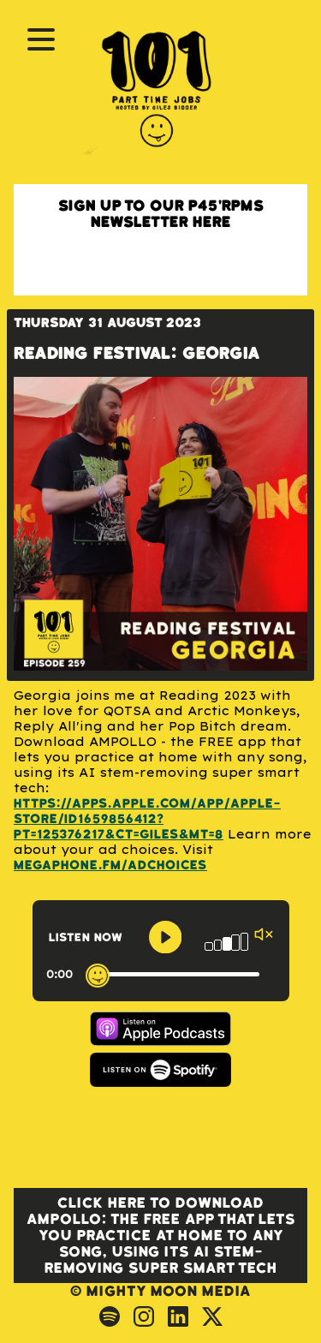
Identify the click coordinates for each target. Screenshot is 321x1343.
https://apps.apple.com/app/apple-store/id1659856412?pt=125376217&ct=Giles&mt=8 (147, 819)
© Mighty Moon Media (160, 1291)
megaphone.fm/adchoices (110, 865)
